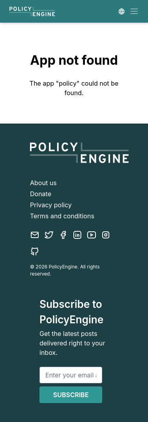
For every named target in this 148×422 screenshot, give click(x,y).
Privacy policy (50, 205)
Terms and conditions (62, 216)
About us (43, 183)
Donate (40, 194)
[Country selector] (121, 11)
